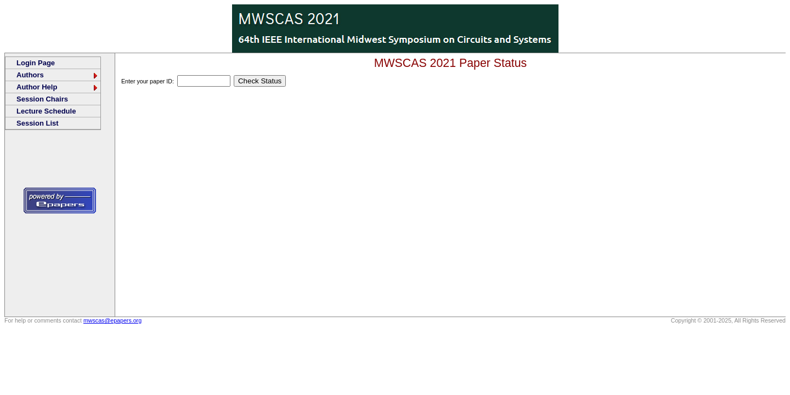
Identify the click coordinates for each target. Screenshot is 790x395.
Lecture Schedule (46, 111)
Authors (57, 75)
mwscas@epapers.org (112, 320)
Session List (37, 123)
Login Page (35, 63)
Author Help (57, 87)
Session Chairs (42, 99)
